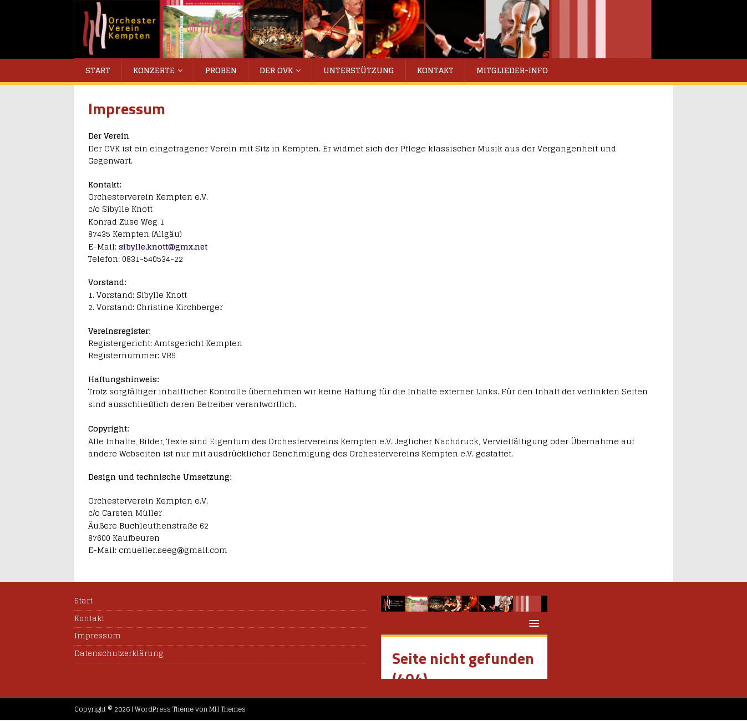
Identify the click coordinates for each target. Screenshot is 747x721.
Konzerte (154, 70)
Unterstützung (358, 70)
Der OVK (276, 70)
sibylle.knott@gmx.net (163, 246)
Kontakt (435, 70)
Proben (221, 70)
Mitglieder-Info (512, 70)
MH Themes (227, 709)
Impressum (97, 635)
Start (97, 70)
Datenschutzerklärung (118, 653)
